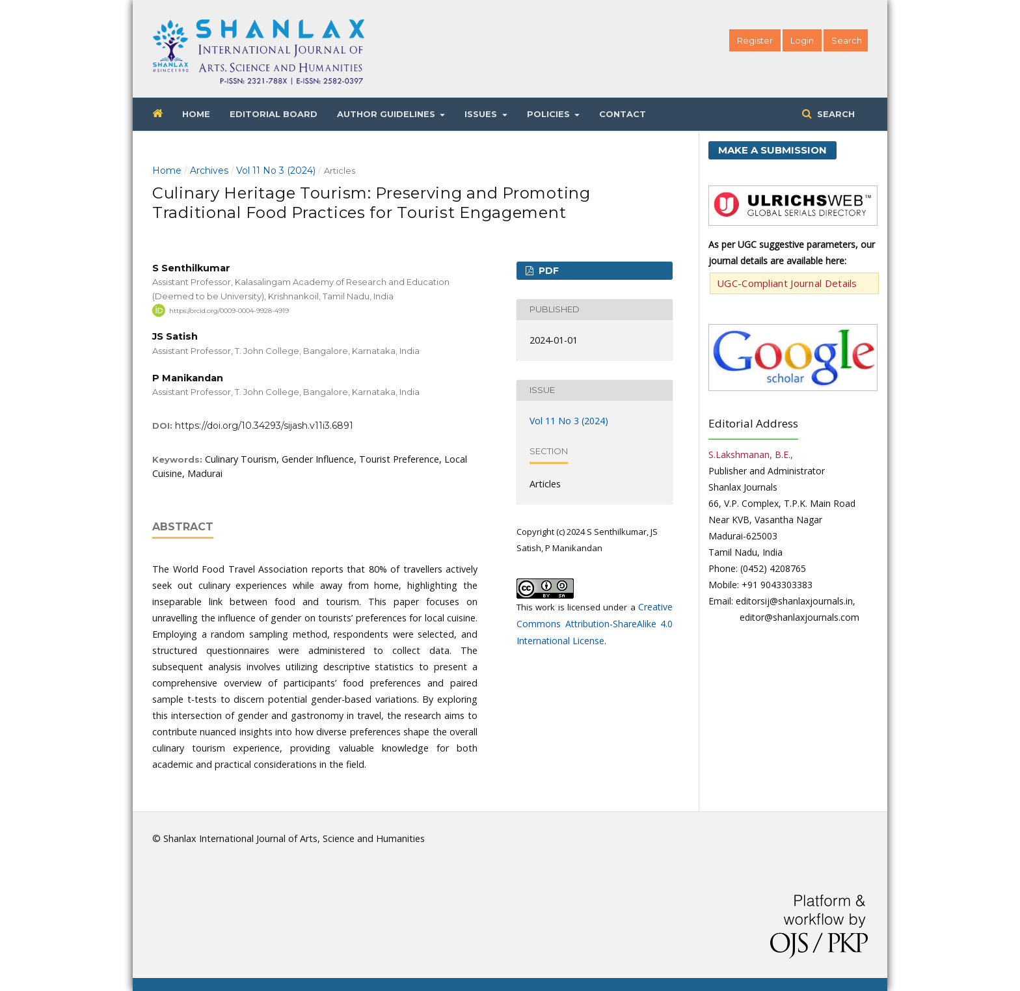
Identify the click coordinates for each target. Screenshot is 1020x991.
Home (196, 114)
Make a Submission (772, 150)
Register (755, 40)
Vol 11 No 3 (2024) (275, 170)
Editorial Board (273, 114)
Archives (209, 170)
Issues (482, 114)
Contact (622, 114)
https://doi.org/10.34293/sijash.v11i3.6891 (264, 425)
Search (834, 114)
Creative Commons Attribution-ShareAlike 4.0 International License (595, 624)
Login (802, 40)
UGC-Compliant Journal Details (787, 283)
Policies (549, 114)
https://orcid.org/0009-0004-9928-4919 (229, 310)
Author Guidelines (387, 114)
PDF (547, 271)
